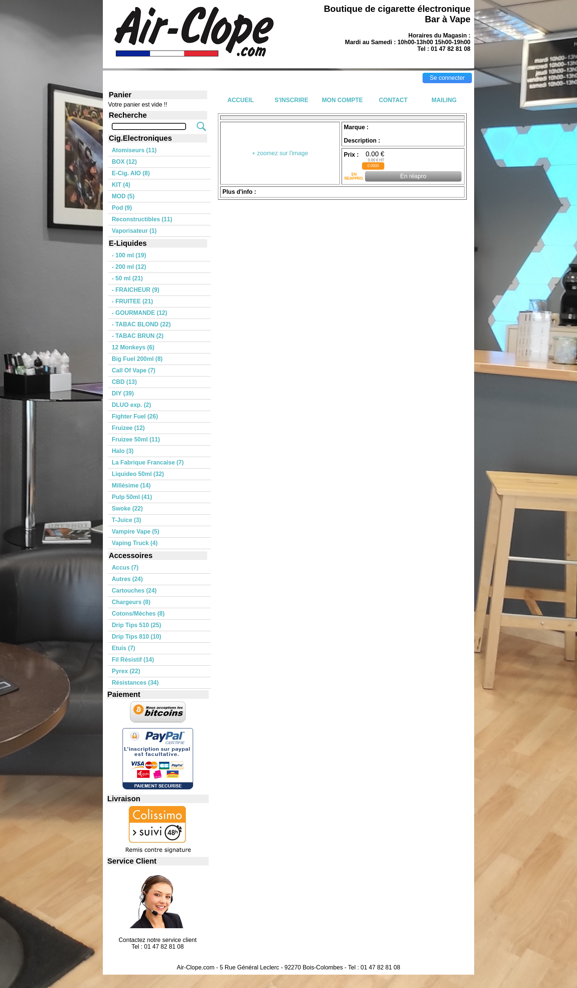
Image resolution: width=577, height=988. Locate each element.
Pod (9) (122, 208)
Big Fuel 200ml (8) (137, 359)
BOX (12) (124, 162)
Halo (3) (123, 451)
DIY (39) (123, 393)
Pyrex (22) (126, 671)
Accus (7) (125, 567)
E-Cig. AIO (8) (131, 173)
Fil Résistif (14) (133, 659)
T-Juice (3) (126, 520)
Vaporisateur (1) (134, 231)
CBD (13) (124, 382)
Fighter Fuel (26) (135, 416)
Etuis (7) (123, 648)
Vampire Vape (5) (135, 531)
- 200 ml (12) (129, 267)
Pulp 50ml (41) (132, 497)
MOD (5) (123, 196)
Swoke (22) (127, 508)
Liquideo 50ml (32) (138, 474)
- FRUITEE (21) (132, 301)
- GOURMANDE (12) (139, 313)
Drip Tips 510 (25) (136, 625)
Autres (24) (127, 579)
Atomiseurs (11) (134, 150)
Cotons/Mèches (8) (138, 613)
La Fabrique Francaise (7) (148, 462)
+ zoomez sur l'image (280, 153)
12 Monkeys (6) (133, 347)
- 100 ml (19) (129, 255)
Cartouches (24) (134, 590)
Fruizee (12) (128, 428)
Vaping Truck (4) (135, 543)
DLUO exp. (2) (131, 405)
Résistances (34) (135, 682)
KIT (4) (121, 185)
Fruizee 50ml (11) (136, 439)
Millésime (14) (131, 485)
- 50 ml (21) (127, 278)
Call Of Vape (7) (133, 370)
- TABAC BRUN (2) (137, 336)
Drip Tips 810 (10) (136, 636)
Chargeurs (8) (131, 602)
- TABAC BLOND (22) (141, 324)
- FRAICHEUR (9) (135, 290)
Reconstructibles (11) (142, 219)
